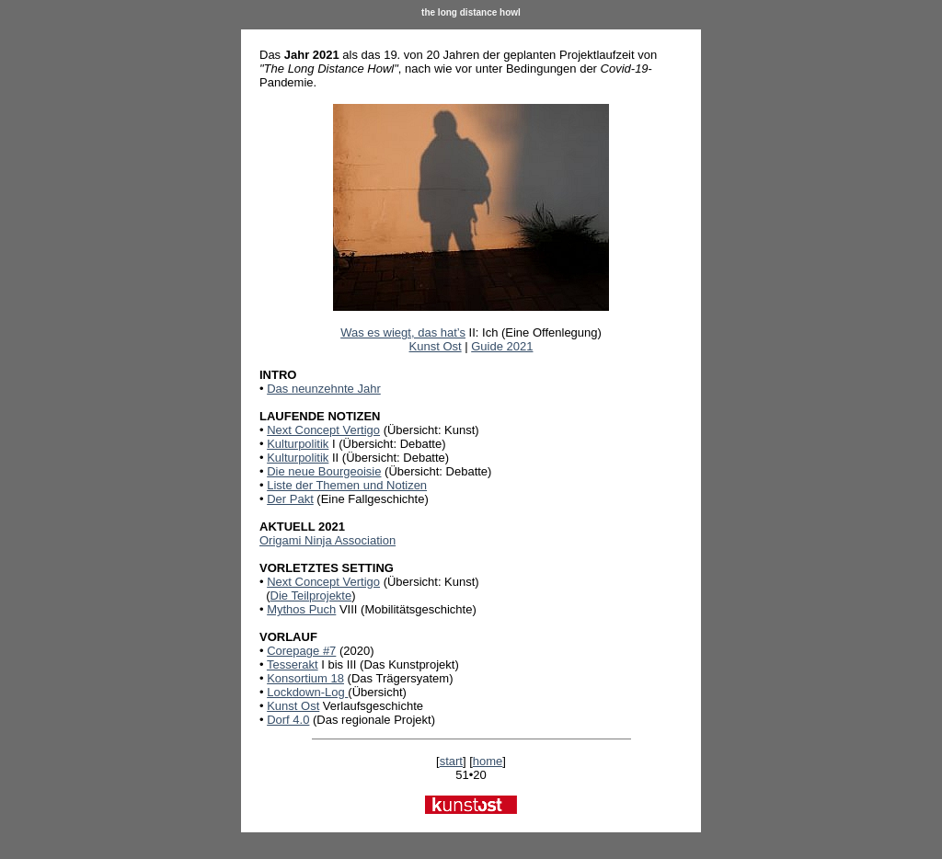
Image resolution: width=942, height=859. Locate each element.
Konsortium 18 (305, 678)
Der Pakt (290, 499)
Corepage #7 (301, 651)
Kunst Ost (435, 346)
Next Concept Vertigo (323, 430)
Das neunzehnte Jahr (324, 388)
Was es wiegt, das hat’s (402, 332)
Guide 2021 (502, 346)
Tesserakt (292, 664)
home (488, 761)
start (451, 761)
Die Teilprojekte (311, 595)
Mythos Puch (301, 609)
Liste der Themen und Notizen (347, 485)
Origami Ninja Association (327, 540)
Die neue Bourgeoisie (324, 471)
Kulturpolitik (297, 444)
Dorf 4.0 (288, 720)
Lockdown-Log (307, 692)
